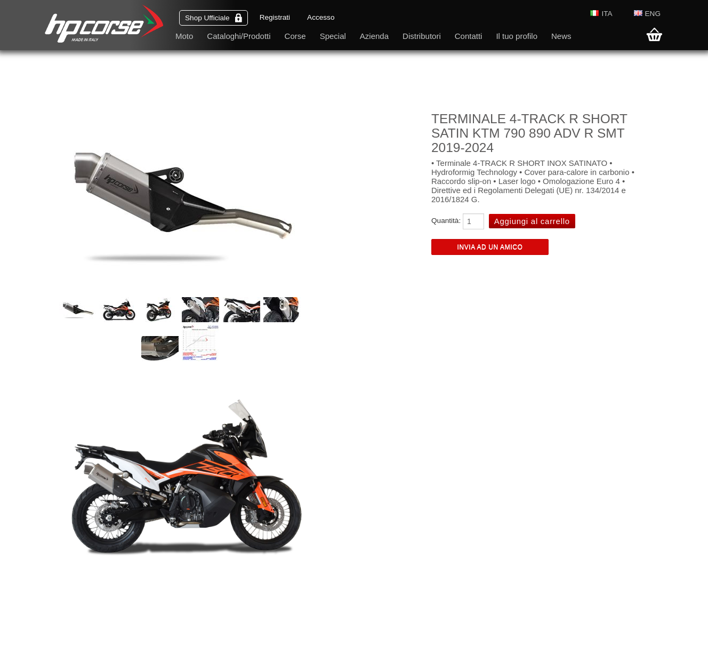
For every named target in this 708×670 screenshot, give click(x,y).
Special (333, 36)
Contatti (468, 36)
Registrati (275, 17)
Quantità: (446, 221)
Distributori (422, 36)
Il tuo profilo (516, 36)
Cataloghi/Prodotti (238, 36)
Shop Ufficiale (213, 17)
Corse (295, 36)
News (561, 36)
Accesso (320, 17)
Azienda (374, 36)
